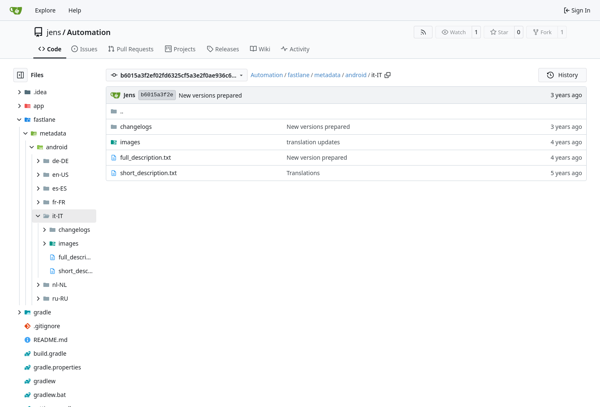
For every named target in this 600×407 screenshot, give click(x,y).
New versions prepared (210, 95)
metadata (327, 75)
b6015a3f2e (157, 95)
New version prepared (317, 157)
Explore (45, 10)
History (562, 75)
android (356, 75)
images (130, 142)
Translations (303, 173)
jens (54, 32)
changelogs (136, 127)
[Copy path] (387, 75)
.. (116, 111)
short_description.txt (148, 173)
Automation (89, 32)
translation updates (313, 142)
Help (74, 10)
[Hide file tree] (20, 75)
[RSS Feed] (423, 32)
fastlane (298, 75)
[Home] (16, 10)
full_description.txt (145, 157)
